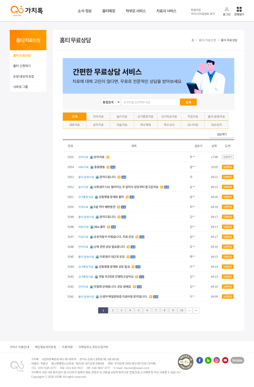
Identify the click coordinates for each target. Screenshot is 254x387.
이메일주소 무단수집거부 (93, 347)
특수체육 (145, 125)
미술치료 (122, 125)
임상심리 (216, 125)
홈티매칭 (108, 10)
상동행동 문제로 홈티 (109, 197)
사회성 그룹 (20, 86)
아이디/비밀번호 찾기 (203, 14)
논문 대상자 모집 (23, 76)
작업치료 (193, 116)
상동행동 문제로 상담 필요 (112, 266)
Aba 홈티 (98, 227)
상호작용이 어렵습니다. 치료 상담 (112, 237)
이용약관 (67, 347)
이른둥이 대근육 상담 (110, 256)
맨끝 (196, 310)
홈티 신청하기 (22, 65)
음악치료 (98, 125)
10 (181, 310)
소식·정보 (85, 10)
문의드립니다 (106, 177)
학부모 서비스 (136, 10)
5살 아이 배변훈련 (103, 207)
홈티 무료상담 (22, 55)
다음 (189, 310)
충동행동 (97, 167)
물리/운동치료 (216, 116)
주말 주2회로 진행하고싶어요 (114, 276)
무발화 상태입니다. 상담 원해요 (111, 286)
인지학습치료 (169, 116)
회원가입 (196, 10)
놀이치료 (122, 116)
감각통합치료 (146, 116)
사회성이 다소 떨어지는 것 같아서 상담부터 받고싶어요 (124, 187)
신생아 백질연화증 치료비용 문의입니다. (122, 296)
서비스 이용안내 (19, 347)
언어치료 (98, 116)
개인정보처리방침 (45, 347)
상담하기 (222, 134)
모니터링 (193, 125)
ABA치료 (74, 125)
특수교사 (169, 125)
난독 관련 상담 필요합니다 (107, 247)
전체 (74, 116)
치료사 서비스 (166, 10)
